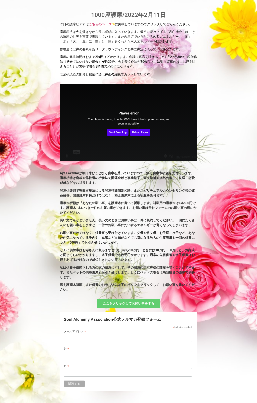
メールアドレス (75, 331)
